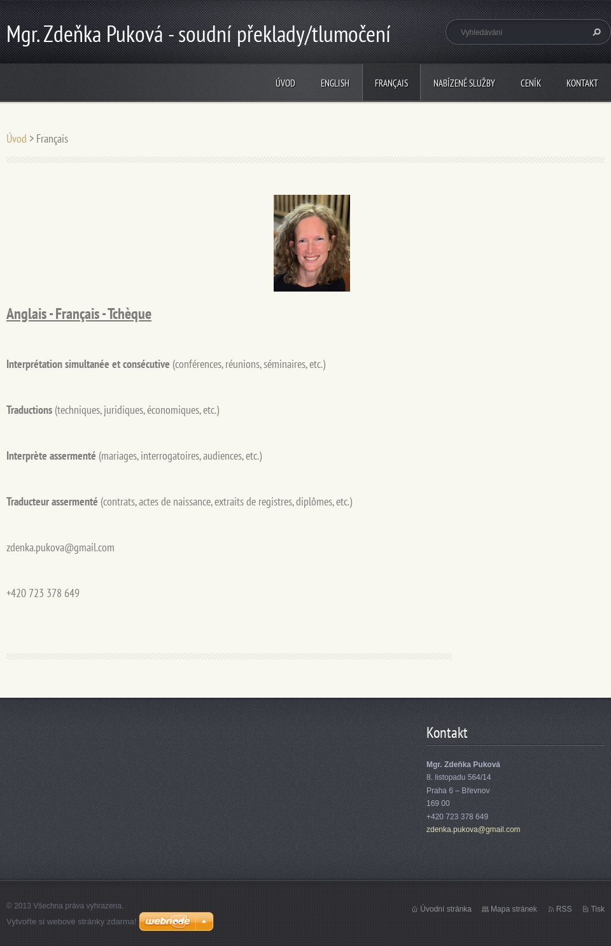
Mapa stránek (514, 909)
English (335, 83)
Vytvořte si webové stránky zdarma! (71, 921)
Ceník (531, 83)
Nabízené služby (464, 83)
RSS (564, 909)
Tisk (598, 909)
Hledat (595, 31)
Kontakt (582, 83)
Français (391, 83)
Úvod (285, 83)
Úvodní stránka (446, 909)
